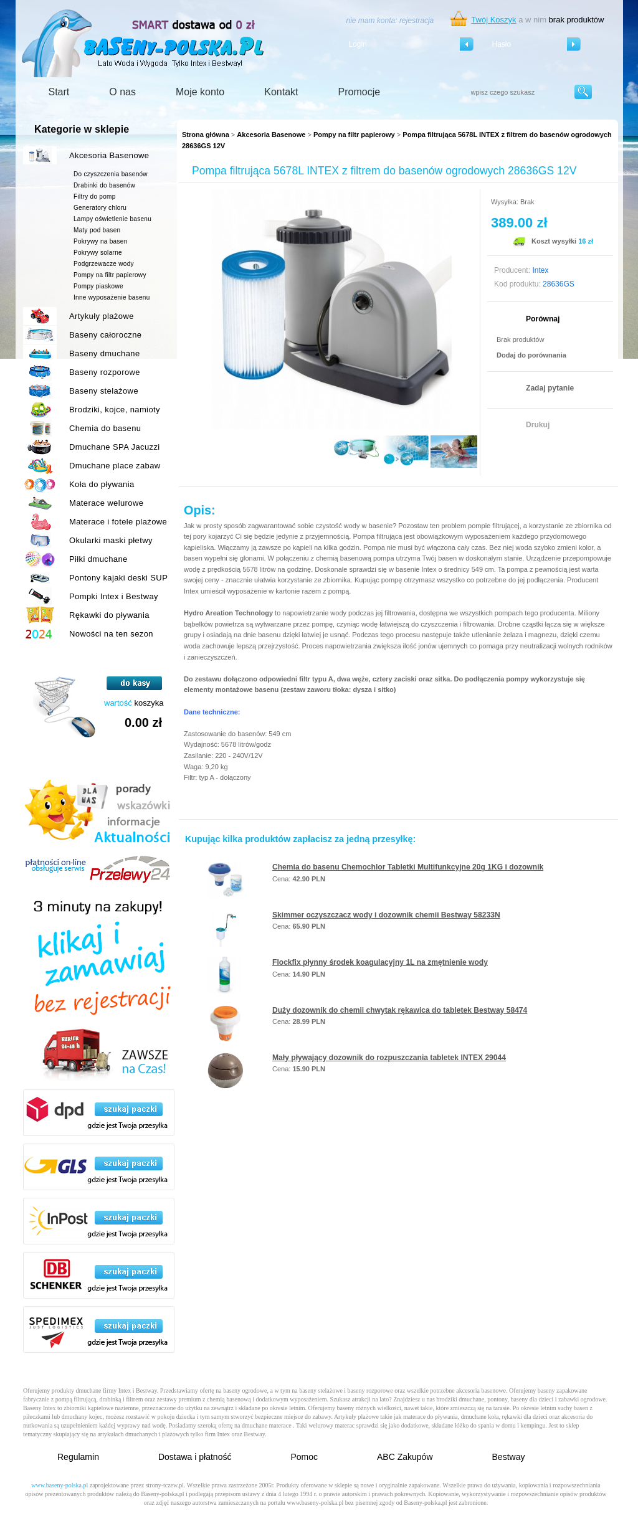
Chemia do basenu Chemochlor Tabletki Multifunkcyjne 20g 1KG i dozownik (407, 867)
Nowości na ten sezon (111, 633)
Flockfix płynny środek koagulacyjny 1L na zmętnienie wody (380, 962)
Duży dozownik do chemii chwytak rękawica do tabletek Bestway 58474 (399, 1010)
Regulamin (78, 1457)
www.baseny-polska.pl (59, 1485)
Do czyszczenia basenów (111, 174)
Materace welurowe (106, 503)
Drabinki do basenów (104, 185)
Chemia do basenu (105, 428)
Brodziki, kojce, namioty (114, 409)
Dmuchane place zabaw (115, 465)
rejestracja (416, 20)
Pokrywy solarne (98, 252)
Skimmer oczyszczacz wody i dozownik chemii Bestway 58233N (386, 915)
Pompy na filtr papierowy (354, 134)
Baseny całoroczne (105, 334)
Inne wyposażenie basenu (112, 297)
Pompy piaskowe (98, 286)
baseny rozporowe (370, 1390)
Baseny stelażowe (103, 391)
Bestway (508, 1457)
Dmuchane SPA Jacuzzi (114, 447)
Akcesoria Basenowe (271, 134)
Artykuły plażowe (101, 316)
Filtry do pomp (95, 196)
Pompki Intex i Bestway (113, 596)
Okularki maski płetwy (111, 540)
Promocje (359, 92)
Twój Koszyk (493, 19)
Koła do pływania (102, 484)
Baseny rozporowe (104, 372)
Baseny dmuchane (104, 353)
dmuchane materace (267, 1425)
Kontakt (281, 92)
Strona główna (205, 134)
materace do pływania (430, 1416)
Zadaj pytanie (550, 388)
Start (59, 92)
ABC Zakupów (404, 1457)
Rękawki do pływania (109, 615)
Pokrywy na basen (101, 241)
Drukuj (538, 424)
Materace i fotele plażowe (118, 521)
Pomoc (304, 1457)
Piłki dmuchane (98, 559)
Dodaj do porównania (531, 355)
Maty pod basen (97, 230)
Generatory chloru (100, 207)
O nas (122, 92)
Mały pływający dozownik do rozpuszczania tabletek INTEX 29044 (389, 1057)
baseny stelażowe (321, 1390)
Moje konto (200, 92)
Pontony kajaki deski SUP (118, 577)
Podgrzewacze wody (104, 263)
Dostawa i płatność (195, 1457)
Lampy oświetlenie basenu (112, 219)
